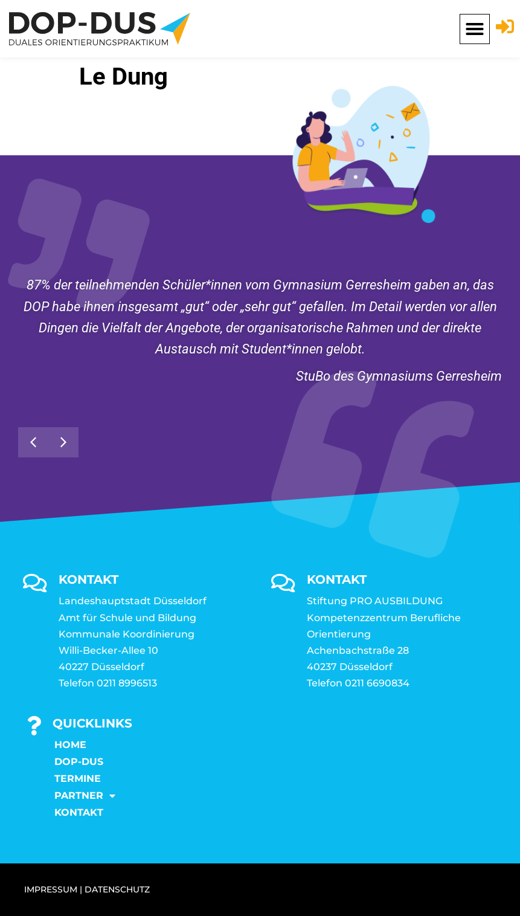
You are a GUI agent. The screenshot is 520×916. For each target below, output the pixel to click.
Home (70, 744)
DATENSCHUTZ (117, 889)
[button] (475, 29)
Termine (77, 778)
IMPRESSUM (50, 889)
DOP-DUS (78, 761)
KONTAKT (78, 812)
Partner (84, 795)
